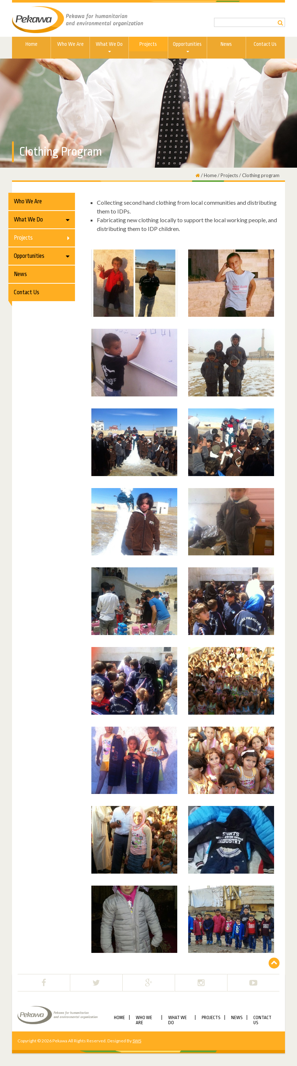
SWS (136, 1040)
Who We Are (70, 44)
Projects (148, 44)
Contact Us (265, 44)
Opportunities (187, 46)
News (226, 44)
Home (31, 44)
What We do (109, 46)
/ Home (208, 175)
